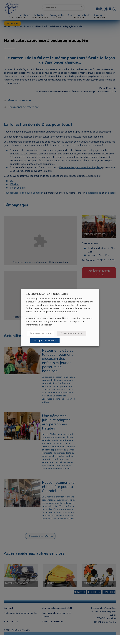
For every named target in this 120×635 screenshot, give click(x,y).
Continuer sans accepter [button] (71, 333)
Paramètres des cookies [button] (41, 333)
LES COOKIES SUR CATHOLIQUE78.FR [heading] (47, 294)
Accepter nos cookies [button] (45, 340)
